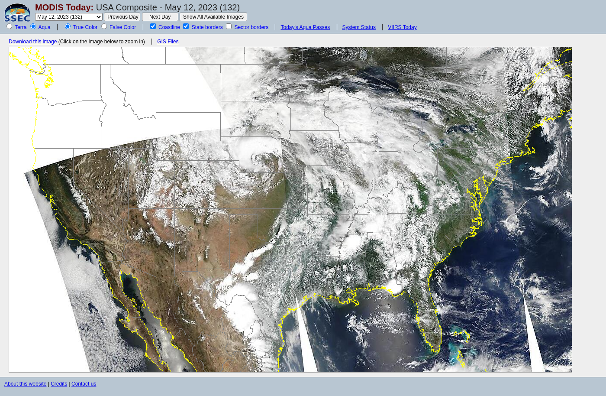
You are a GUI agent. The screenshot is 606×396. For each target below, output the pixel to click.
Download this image (33, 42)
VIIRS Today (402, 27)
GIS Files (167, 42)
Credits (59, 384)
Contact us (83, 384)
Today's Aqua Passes (305, 27)
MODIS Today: (64, 7)
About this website (25, 384)
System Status (359, 27)
